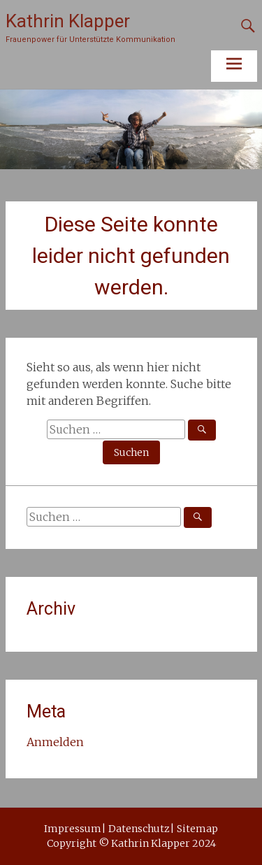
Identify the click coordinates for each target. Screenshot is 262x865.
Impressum (72, 828)
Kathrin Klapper (68, 20)
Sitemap (197, 828)
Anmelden (55, 742)
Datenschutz (139, 828)
